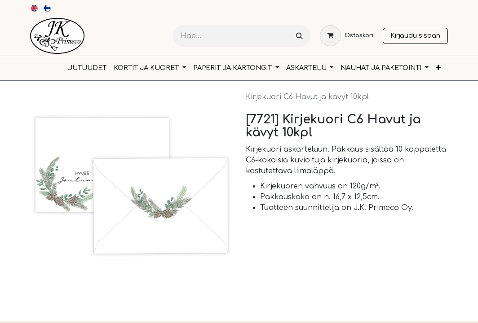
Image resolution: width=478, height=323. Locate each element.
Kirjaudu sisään (415, 35)
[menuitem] (34, 8)
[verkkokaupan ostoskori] (346, 35)
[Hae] (299, 36)
